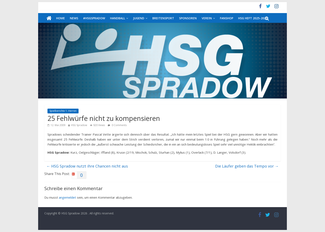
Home (60, 18)
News (74, 18)
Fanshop (226, 18)
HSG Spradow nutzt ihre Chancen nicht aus (87, 166)
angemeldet (67, 197)
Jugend (138, 18)
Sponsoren (188, 18)
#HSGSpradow (94, 18)
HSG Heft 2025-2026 (252, 18)
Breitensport (163, 18)
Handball (117, 18)
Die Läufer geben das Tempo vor (247, 166)
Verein (207, 18)
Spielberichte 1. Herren (63, 111)
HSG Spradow (79, 125)
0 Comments (117, 125)
